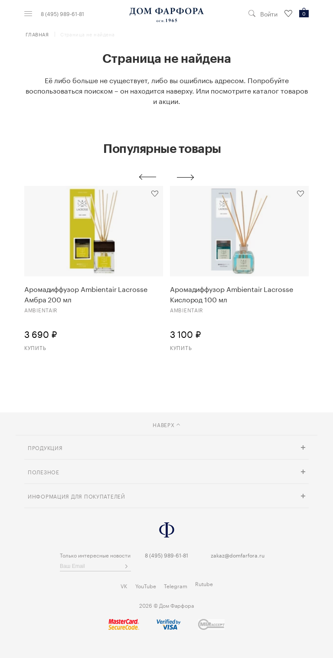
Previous (147, 177)
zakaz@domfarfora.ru (237, 555)
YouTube (145, 585)
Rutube (204, 583)
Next (186, 177)
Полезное (43, 471)
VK (124, 585)
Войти (269, 13)
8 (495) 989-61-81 (62, 13)
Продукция (45, 447)
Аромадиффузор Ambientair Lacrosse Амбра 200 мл (85, 293)
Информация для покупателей (76, 496)
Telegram (175, 585)
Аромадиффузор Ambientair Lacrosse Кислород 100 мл (231, 293)
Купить (35, 347)
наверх (166, 424)
